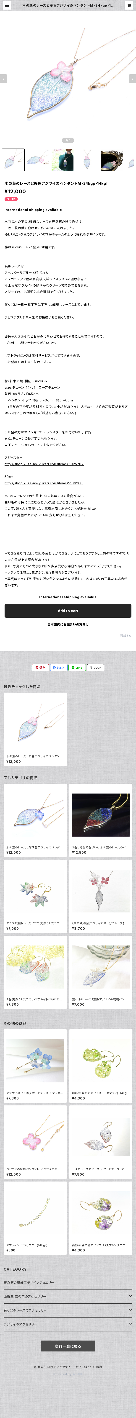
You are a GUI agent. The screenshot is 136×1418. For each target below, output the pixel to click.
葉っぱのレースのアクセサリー (25, 1310)
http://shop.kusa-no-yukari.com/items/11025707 (44, 464)
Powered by (68, 1374)
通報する (125, 635)
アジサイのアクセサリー (21, 1324)
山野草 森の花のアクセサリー (25, 1296)
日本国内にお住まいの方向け (68, 624)
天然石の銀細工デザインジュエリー (29, 1282)
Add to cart (68, 611)
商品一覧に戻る (68, 1346)
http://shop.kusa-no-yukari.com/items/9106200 (44, 483)
